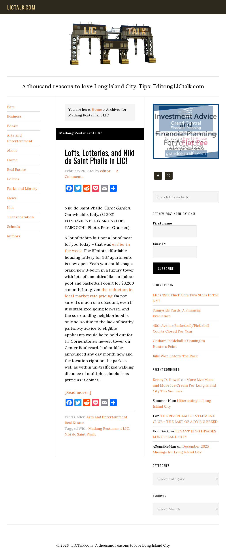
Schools (13, 226)
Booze (12, 126)
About (12, 150)
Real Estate (74, 422)
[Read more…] (78, 392)
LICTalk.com (82, 545)
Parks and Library (22, 188)
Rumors (13, 236)
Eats (11, 107)
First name (162, 223)
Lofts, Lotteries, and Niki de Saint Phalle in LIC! (99, 156)
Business (14, 116)
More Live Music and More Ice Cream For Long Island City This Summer (184, 385)
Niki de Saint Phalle (80, 434)
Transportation (20, 217)
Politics (13, 179)
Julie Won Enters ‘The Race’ (175, 356)
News (12, 198)
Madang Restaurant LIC (108, 428)
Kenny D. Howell (166, 379)
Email (159, 244)
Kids (10, 207)
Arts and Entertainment (107, 417)
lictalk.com (21, 7)
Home (12, 160)
